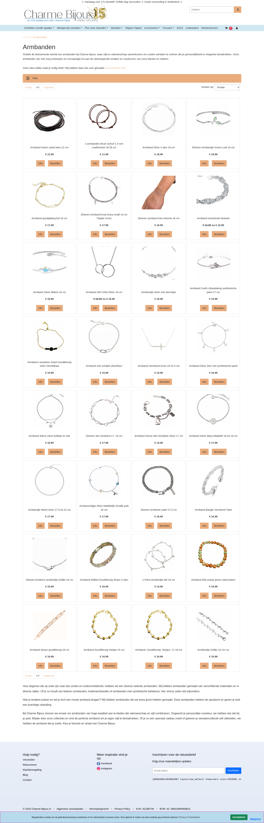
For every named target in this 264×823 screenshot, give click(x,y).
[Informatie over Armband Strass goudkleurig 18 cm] (49, 624)
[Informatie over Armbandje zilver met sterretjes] (158, 263)
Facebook (104, 763)
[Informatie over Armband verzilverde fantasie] (213, 192)
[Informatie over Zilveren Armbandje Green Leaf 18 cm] (213, 117)
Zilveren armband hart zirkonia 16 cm (159, 218)
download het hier (115, 67)
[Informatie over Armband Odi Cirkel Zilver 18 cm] (104, 263)
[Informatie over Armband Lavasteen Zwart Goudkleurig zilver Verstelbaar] (49, 336)
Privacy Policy (122, 808)
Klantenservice (209, 27)
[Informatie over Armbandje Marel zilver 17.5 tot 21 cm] (49, 480)
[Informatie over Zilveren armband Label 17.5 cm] (158, 480)
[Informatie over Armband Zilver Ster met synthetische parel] (213, 336)
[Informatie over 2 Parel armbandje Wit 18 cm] (158, 554)
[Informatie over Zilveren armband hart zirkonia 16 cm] (158, 192)
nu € (213, 225)
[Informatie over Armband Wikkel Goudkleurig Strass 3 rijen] (104, 554)
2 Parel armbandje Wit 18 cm (158, 579)
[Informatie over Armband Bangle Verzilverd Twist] (213, 480)
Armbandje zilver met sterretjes (158, 292)
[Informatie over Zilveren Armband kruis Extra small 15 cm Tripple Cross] (104, 190)
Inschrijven (233, 770)
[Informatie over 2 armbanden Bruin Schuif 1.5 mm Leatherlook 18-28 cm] (104, 118)
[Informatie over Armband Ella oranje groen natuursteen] (213, 554)
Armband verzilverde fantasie (213, 218)
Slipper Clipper (133, 27)
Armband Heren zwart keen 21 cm (49, 147)
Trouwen (167, 27)
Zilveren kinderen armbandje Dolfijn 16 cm (49, 579)
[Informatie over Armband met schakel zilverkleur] (104, 336)
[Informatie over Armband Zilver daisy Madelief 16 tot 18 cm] (213, 409)
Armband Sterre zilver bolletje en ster (49, 435)
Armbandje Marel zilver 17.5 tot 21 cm (49, 509)
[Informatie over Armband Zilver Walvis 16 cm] (49, 263)
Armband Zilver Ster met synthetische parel (213, 365)
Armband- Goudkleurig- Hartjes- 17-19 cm (158, 649)
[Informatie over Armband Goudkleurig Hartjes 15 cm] (104, 624)
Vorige (28, 87)
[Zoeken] (211, 9)
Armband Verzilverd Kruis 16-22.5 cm (158, 365)
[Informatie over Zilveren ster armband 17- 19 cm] (104, 410)
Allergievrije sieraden (68, 27)
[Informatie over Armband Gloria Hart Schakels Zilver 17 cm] (158, 410)
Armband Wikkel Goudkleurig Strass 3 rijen (104, 579)
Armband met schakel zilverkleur (104, 365)
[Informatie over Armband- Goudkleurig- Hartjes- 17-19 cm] (158, 624)
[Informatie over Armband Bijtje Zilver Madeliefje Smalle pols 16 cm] (104, 480)
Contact (27, 779)
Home (27, 37)
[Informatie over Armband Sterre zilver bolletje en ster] (49, 410)
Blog (25, 774)
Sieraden (116, 27)
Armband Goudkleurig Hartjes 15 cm (104, 649)
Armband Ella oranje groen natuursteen (213, 579)
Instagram (104, 768)
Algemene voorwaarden (70, 808)
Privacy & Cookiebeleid (189, 817)
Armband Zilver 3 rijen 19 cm (159, 147)
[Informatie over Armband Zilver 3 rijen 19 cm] (158, 118)
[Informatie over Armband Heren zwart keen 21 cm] (49, 118)
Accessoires (151, 27)
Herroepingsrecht (99, 808)
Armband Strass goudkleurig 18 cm (49, 649)
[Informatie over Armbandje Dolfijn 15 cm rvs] (213, 624)
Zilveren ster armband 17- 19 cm (104, 435)
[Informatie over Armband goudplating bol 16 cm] (49, 192)
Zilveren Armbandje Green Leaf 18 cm (213, 147)
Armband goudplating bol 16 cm (49, 218)
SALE (180, 27)
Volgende (48, 87)
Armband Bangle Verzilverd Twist (213, 509)
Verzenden (29, 759)
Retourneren (30, 764)
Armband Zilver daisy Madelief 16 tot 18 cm (213, 435)
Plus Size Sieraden (95, 27)
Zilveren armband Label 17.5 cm (159, 509)
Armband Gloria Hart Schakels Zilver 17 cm (158, 435)
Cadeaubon (192, 27)
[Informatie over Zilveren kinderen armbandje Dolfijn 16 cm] (49, 554)
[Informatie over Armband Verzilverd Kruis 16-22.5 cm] (158, 336)
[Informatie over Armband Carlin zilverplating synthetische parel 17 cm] (213, 263)
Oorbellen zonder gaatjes (38, 27)
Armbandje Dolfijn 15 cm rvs (213, 649)
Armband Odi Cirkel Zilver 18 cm (104, 292)
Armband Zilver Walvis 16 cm (49, 292)
